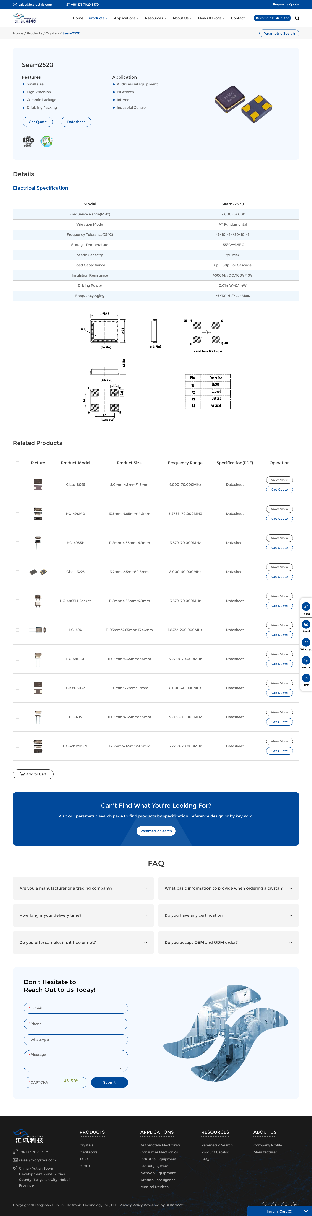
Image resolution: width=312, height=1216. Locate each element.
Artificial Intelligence (158, 1180)
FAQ (205, 1159)
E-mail (306, 631)
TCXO (84, 1159)
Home (78, 18)
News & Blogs (212, 18)
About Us (182, 18)
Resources (156, 18)
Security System (154, 1166)
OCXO (85, 1166)
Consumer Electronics (159, 1152)
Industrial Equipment (158, 1159)
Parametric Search (279, 33)
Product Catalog (215, 1152)
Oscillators (88, 1152)
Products (99, 18)
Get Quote (38, 122)
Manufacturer (265, 1152)
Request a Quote (286, 4)
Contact (240, 18)
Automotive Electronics (160, 1145)
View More (279, 480)
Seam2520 (71, 33)
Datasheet (76, 122)
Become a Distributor (272, 18)
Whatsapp (306, 649)
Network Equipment (158, 1173)
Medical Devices (154, 1187)
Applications (127, 18)
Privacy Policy (131, 1205)
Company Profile (268, 1145)
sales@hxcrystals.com (35, 5)
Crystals (52, 33)
